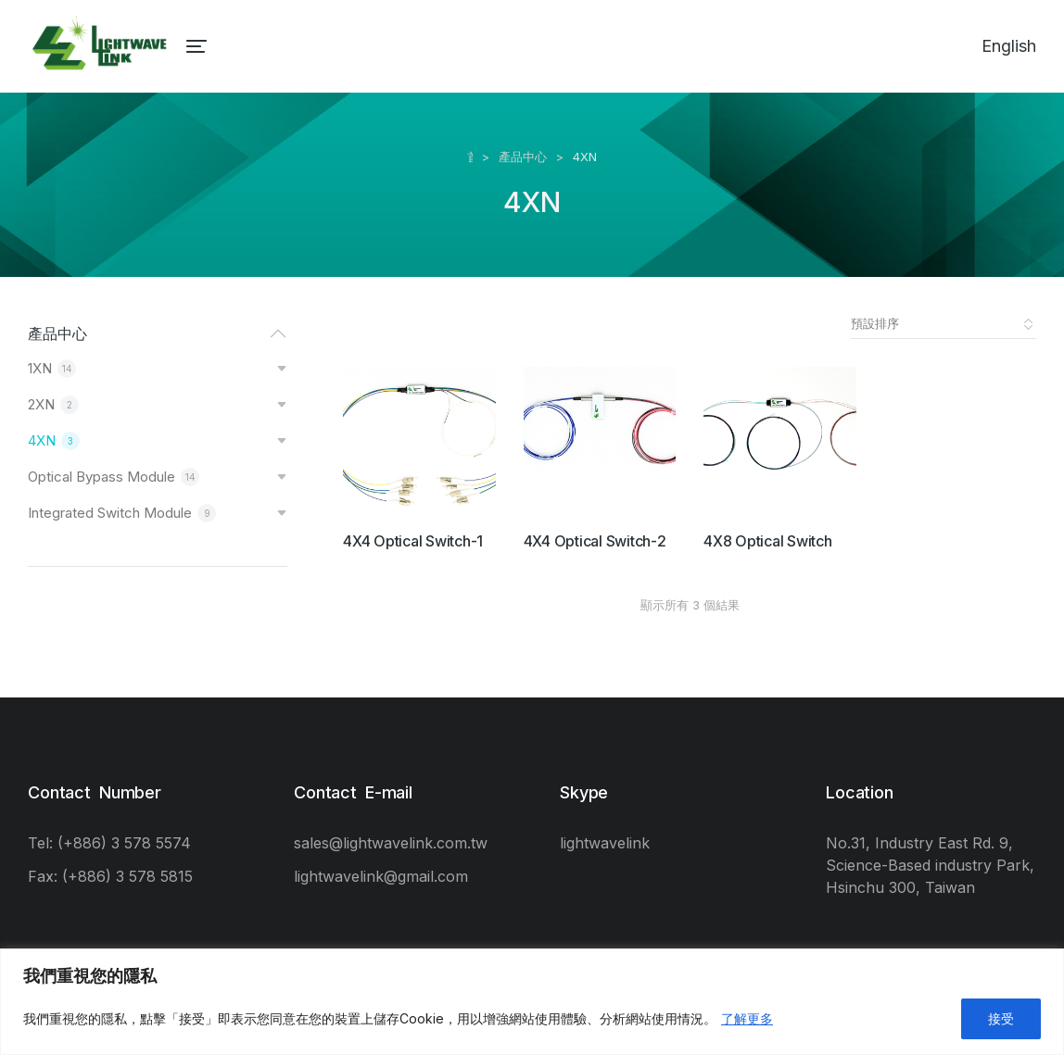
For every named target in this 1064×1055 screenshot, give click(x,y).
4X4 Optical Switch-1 (413, 541)
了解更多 (747, 1018)
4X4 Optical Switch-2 (595, 541)
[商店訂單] (943, 324)
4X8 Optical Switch (767, 541)
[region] (532, 1001)
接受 (1001, 1018)
